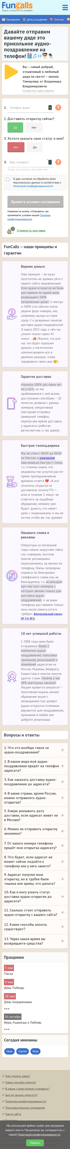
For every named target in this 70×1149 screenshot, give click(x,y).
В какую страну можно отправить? (27, 1089)
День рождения (37, 19)
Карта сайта (13, 1114)
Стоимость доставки (31, 231)
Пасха (8, 974)
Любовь (59, 19)
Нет (34, 127)
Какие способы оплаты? (20, 1083)
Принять (35, 1142)
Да (15, 127)
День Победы (14, 988)
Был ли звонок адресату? (21, 1095)
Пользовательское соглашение (25, 1108)
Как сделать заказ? (17, 1076)
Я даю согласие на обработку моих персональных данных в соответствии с (37, 182)
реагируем (47, 458)
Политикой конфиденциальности (33, 186)
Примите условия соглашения (35, 201)
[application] (10, 70)
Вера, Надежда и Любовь (22, 1023)
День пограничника (18, 1002)
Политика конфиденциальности (25, 1102)
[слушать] (11, 71)
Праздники (13, 19)
